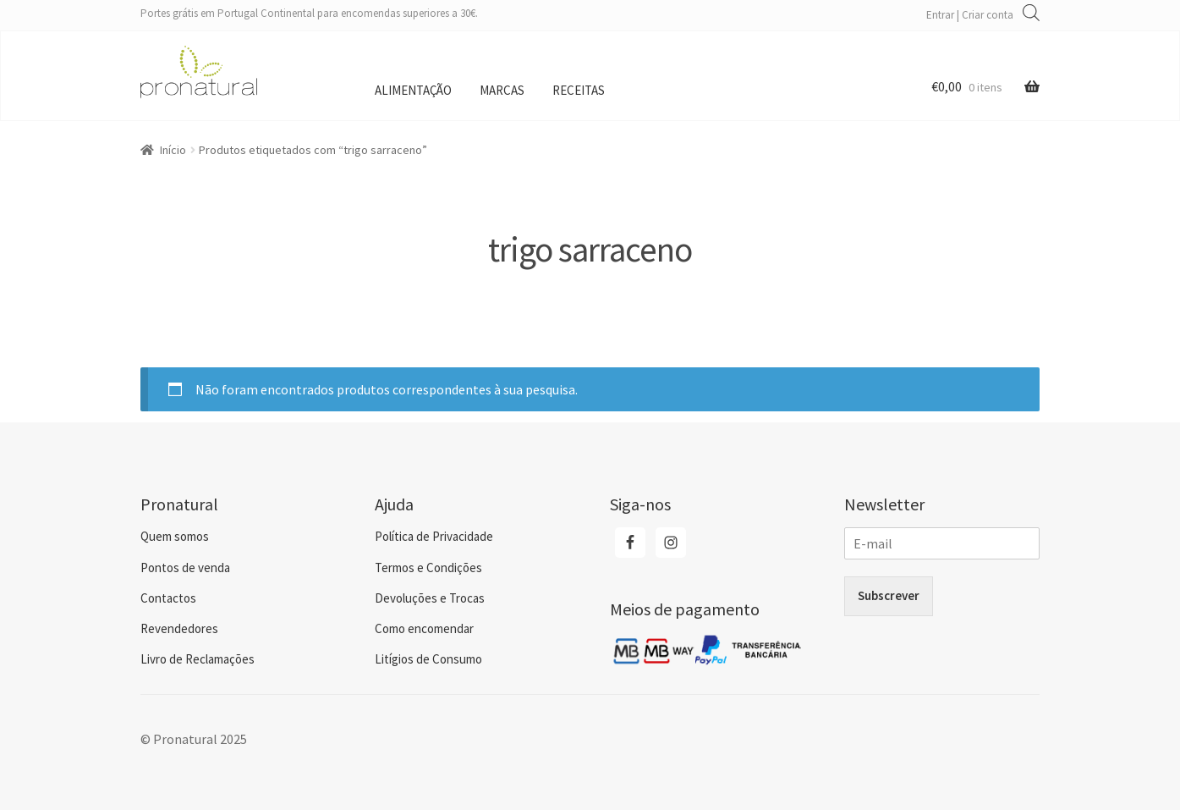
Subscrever (888, 595)
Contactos (168, 598)
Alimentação (413, 90)
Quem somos (174, 536)
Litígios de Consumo (428, 659)
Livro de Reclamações (197, 659)
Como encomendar (424, 628)
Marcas (502, 90)
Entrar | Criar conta (969, 15)
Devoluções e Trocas (430, 598)
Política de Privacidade (434, 536)
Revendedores (179, 628)
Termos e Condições (428, 567)
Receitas (578, 90)
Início (173, 149)
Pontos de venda (185, 567)
